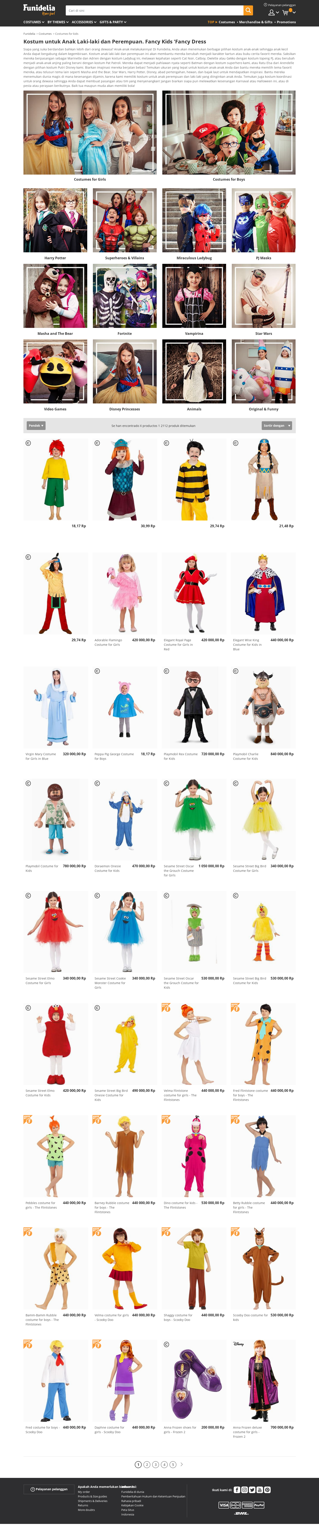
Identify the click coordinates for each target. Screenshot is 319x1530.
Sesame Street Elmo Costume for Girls (40, 968)
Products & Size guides (92, 1484)
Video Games (55, 397)
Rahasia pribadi (131, 1489)
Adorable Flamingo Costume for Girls (108, 630)
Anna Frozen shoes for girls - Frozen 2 (180, 1417)
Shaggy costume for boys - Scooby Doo (178, 1305)
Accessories (82, 22)
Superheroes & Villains (124, 245)
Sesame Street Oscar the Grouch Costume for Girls (179, 858)
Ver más (33, 73)
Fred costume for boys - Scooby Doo (43, 1417)
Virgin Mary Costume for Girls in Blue (41, 744)
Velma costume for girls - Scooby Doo (112, 1305)
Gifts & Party (111, 22)
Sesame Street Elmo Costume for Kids (40, 1080)
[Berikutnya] (181, 1452)
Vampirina (194, 321)
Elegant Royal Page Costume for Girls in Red (178, 632)
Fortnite (125, 321)
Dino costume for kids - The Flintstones (180, 1193)
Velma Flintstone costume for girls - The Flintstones (180, 1083)
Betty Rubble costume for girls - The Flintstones (249, 1195)
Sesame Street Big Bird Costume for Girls (249, 856)
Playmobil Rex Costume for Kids (181, 744)
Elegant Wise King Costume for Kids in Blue (247, 632)
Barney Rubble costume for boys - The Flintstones (112, 1195)
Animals (194, 397)
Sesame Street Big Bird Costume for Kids (249, 968)
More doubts (86, 1498)
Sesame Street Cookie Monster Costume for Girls (110, 970)
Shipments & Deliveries (92, 1489)
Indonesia (127, 1502)
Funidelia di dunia (132, 1480)
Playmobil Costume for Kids (42, 856)
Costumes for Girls (90, 167)
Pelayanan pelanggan (49, 1477)
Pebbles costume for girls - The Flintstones (41, 1193)
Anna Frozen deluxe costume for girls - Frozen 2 (247, 1419)
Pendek (34, 413)
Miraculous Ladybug (194, 245)
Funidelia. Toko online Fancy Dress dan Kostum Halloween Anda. (39, 10)
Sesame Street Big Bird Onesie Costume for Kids (111, 1083)
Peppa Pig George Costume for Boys (114, 744)
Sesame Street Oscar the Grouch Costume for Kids (181, 970)
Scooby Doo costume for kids (250, 1305)
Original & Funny (263, 397)
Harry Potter (55, 245)
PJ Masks (263, 245)
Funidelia (29, 34)
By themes (56, 22)
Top (211, 22)
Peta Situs (127, 1498)
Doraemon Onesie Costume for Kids (108, 856)
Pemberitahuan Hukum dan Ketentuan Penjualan (153, 1484)
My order (84, 1480)
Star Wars (263, 321)
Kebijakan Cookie (132, 1493)
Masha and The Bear (55, 321)
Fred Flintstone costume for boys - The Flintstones (250, 1083)
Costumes (32, 22)
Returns (83, 1493)
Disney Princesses (124, 397)
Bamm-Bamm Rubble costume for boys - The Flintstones (42, 1307)
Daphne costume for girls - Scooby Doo (109, 1417)
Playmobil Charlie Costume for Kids (245, 744)
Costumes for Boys (229, 167)
